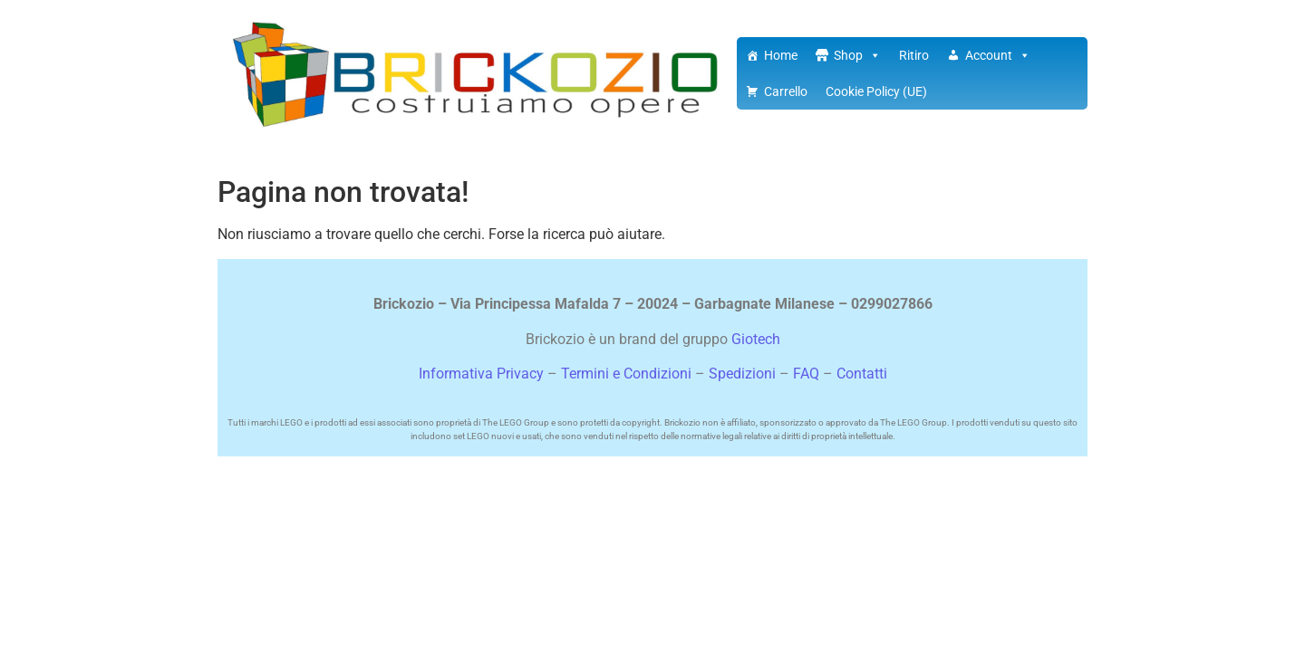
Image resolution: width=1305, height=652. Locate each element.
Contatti (861, 373)
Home (781, 55)
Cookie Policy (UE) (876, 91)
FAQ (806, 373)
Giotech (755, 339)
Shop (857, 55)
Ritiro (914, 55)
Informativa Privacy (481, 373)
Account (997, 55)
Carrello (785, 91)
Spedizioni (742, 373)
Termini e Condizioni (626, 373)
